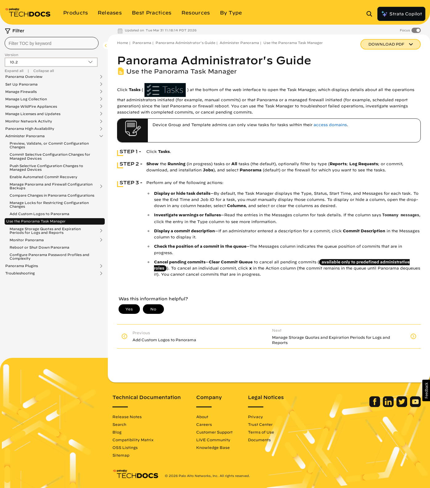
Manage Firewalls (21, 92)
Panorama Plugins (21, 266)
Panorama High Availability (29, 128)
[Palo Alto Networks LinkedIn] (389, 405)
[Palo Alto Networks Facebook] (375, 405)
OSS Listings (125, 447)
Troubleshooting (20, 273)
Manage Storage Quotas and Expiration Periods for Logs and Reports (45, 230)
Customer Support (214, 432)
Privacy (255, 416)
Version (11, 55)
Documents (259, 440)
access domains (330, 124)
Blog (116, 432)
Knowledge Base (213, 447)
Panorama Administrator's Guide (185, 43)
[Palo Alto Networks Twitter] (402, 405)
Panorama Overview (24, 76)
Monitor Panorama (27, 240)
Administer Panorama (25, 136)
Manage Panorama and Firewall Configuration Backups (51, 186)
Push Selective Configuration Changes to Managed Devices (46, 167)
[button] (426, 390)
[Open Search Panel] (371, 14)
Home (122, 43)
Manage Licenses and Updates (32, 114)
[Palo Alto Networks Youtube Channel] (415, 405)
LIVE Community (213, 440)
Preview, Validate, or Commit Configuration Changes (49, 145)
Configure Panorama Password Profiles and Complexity (49, 256)
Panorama (141, 43)
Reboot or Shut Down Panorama (39, 247)
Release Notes (127, 416)
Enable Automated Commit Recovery (43, 177)
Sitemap (120, 455)
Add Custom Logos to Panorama (39, 214)
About (202, 416)
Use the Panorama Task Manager (36, 221)
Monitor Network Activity (28, 121)
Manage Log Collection (26, 99)
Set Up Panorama (21, 84)
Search (119, 424)
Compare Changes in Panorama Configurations (52, 195)
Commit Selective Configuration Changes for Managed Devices (50, 156)
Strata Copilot (401, 14)
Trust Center (260, 424)
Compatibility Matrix (132, 440)
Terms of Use (261, 432)
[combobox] (52, 43)
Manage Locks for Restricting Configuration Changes (49, 204)
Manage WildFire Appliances (31, 106)
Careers (204, 424)
